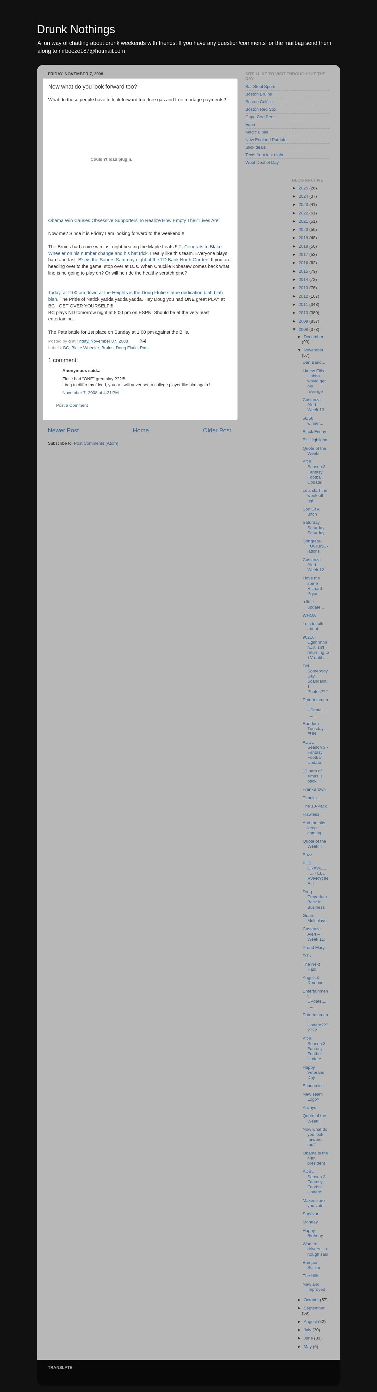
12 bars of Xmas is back (313, 776)
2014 (304, 279)
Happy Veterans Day (313, 1072)
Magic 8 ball (257, 132)
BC (66, 347)
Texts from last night (264, 154)
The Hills (311, 1275)
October (312, 1299)
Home (141, 430)
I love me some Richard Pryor (312, 586)
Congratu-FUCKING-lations (315, 546)
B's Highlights (315, 439)
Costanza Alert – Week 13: (314, 404)
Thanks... (311, 797)
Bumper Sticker (311, 1265)
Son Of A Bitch (311, 512)
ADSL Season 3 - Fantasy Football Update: (315, 472)
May (308, 1346)
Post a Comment (72, 405)
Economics (313, 1085)
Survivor (311, 1213)
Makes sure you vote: (314, 1203)
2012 (304, 296)
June (309, 1338)
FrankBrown (314, 789)
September (314, 1308)
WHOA (309, 615)
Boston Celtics (259, 101)
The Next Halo (311, 967)
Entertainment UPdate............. (316, 707)
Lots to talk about (313, 626)
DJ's (307, 955)
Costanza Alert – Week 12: (314, 564)
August (311, 1321)
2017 (304, 254)
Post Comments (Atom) (96, 443)
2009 (304, 321)
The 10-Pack (315, 806)
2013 (304, 287)
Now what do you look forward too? (315, 1137)
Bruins (107, 347)
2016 (304, 262)
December (313, 336)
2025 (304, 188)
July (308, 1329)
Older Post (217, 430)
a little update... (313, 604)
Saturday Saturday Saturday (314, 527)
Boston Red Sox (261, 109)
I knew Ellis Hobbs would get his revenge (314, 381)
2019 (304, 237)
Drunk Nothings (76, 29)
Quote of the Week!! (314, 451)
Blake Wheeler (85, 347)
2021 (304, 221)
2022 (304, 213)
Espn (250, 124)
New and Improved (314, 1287)
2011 (304, 304)
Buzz (307, 854)
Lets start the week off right (315, 495)
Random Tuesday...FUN (315, 728)
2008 (304, 329)
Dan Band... (314, 362)
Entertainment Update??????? (315, 1022)
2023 (304, 204)
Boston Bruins (259, 94)
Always (309, 1107)
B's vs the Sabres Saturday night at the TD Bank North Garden (143, 259)
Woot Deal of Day (262, 162)
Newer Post (63, 430)
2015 (304, 271)
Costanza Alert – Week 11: (314, 933)
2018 (304, 246)
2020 (304, 229)
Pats (144, 347)
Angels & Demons (313, 980)
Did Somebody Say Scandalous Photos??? (315, 679)
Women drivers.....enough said (316, 1248)
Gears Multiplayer (315, 918)
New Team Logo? (313, 1097)
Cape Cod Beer (260, 116)
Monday (310, 1222)
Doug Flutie (126, 347)
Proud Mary (314, 947)
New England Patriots (266, 139)
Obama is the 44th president (315, 1158)
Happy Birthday (313, 1233)
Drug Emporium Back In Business (315, 899)
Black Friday (314, 431)
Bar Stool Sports (261, 86)
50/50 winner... (313, 421)
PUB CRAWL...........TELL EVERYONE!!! (316, 873)
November (313, 350)
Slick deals (256, 147)
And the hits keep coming (314, 827)
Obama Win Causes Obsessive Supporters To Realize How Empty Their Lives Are (133, 220)
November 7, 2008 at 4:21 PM (91, 392)
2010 (304, 312)
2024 (304, 196)
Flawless (311, 814)
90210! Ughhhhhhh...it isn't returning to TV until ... (316, 647)
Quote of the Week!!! (314, 844)
